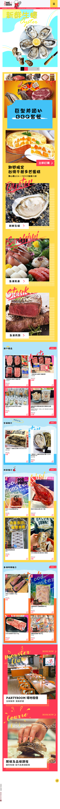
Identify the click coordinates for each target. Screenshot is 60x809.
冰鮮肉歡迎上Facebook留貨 (8, 8)
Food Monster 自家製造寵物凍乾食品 (27, 8)
